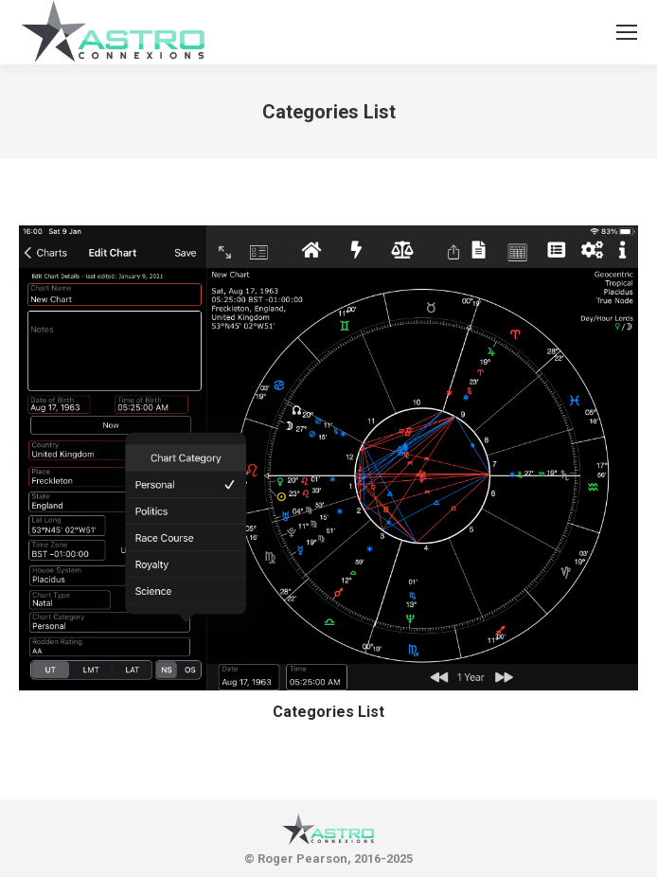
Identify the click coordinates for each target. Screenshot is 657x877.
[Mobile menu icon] (626, 32)
